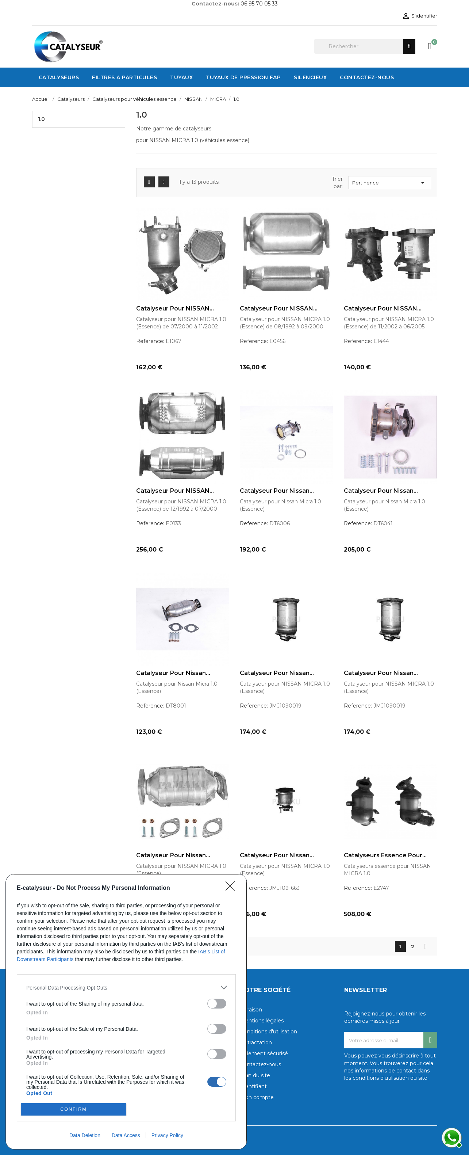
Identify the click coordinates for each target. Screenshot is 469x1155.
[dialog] (126, 1011)
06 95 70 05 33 (259, 3)
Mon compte (257, 1097)
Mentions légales (262, 1020)
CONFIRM (73, 1109)
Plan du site (255, 1075)
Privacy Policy (167, 1135)
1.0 (41, 119)
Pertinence (389, 182)
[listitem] (126, 987)
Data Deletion (84, 1135)
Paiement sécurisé (264, 1053)
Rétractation (256, 1042)
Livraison (251, 1009)
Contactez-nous (260, 1064)
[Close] (232, 888)
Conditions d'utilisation (268, 1031)
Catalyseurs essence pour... (385, 855)
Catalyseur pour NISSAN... (175, 308)
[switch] (216, 1004)
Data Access (126, 1135)
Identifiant (253, 1086)
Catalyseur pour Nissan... (277, 491)
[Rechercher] (364, 46)
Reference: (150, 341)
